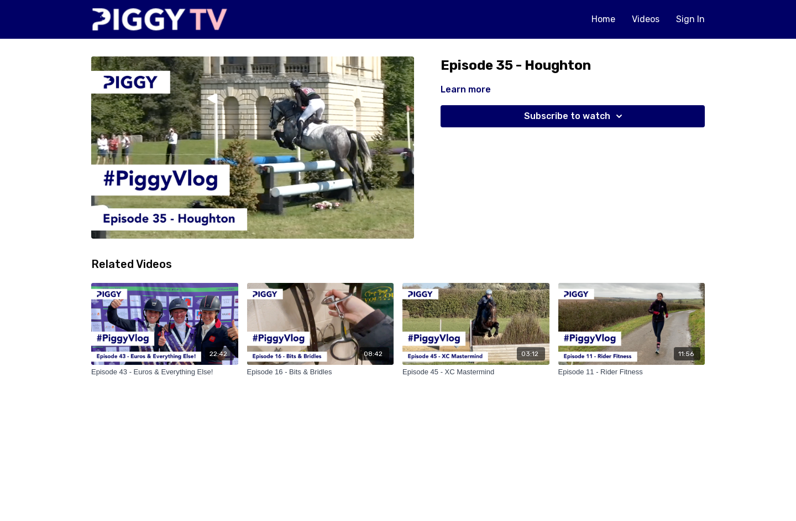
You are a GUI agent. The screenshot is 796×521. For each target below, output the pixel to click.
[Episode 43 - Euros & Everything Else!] (164, 372)
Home (603, 19)
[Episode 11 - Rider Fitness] (631, 372)
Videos (645, 19)
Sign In (690, 19)
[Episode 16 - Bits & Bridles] (320, 372)
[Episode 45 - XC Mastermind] (475, 372)
